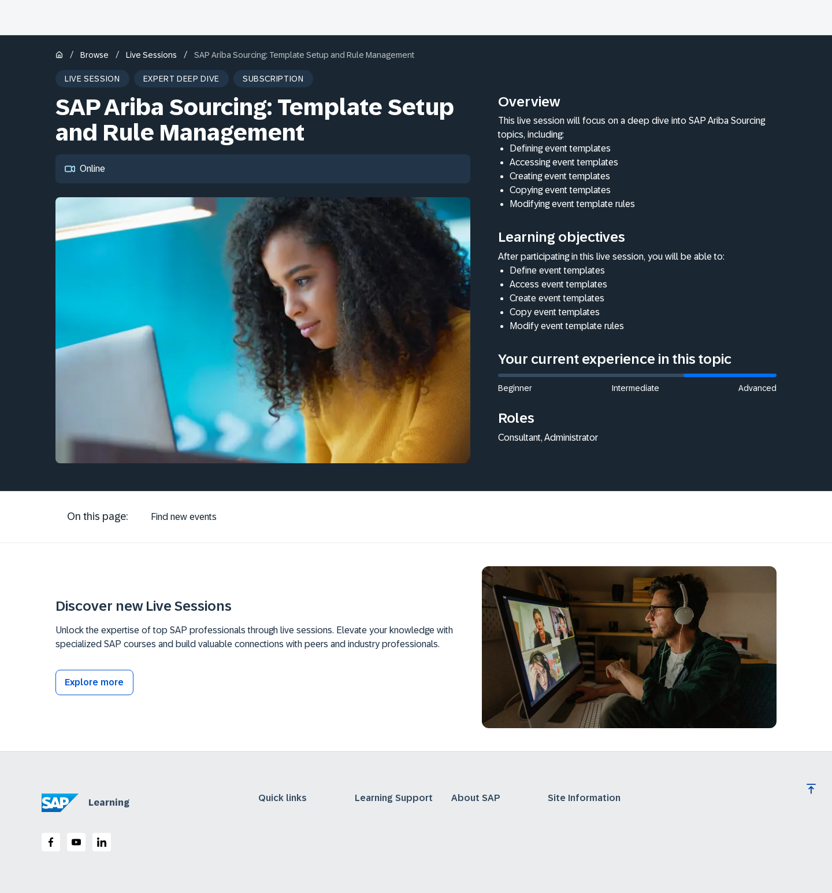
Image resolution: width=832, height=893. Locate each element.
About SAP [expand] (475, 798)
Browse (94, 55)
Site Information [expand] (584, 798)
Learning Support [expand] (394, 798)
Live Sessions (151, 55)
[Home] (59, 56)
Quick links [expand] (282, 798)
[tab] (183, 517)
